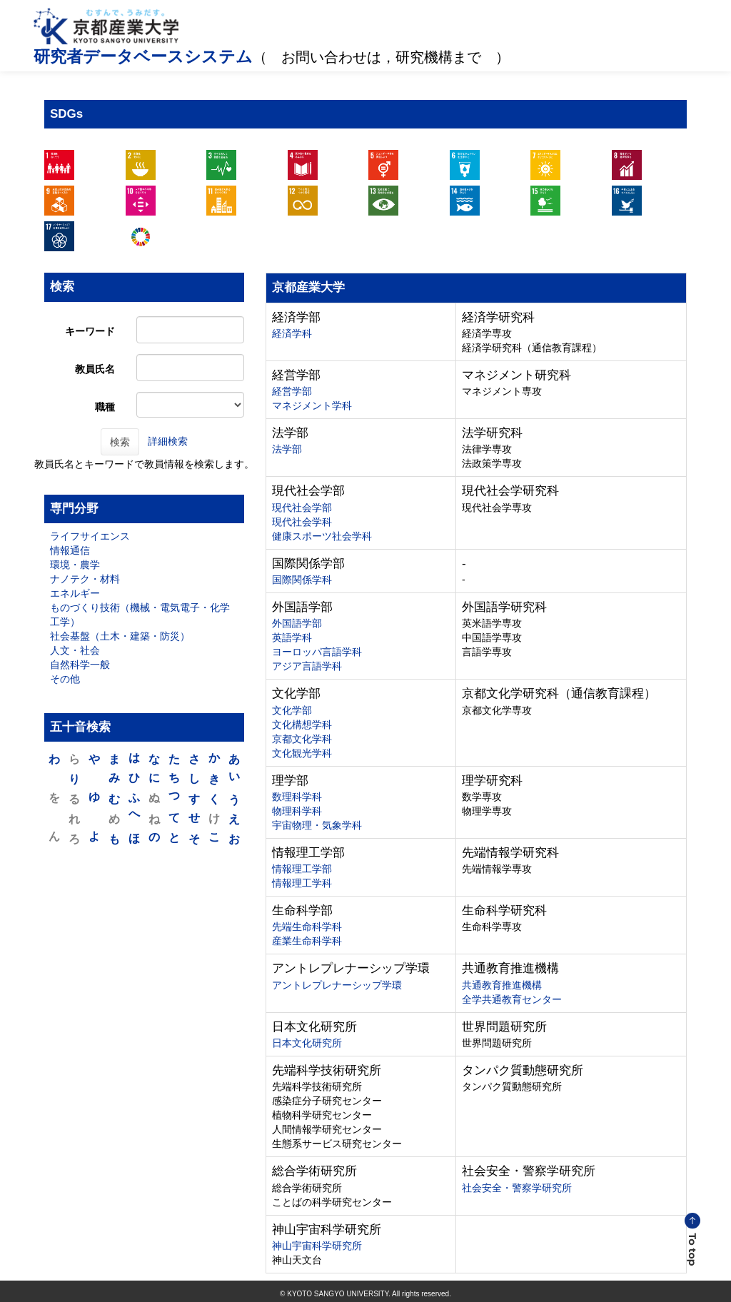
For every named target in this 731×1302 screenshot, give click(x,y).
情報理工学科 (302, 883)
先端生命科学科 (307, 926)
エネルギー (75, 593)
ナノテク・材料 (85, 579)
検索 (120, 442)
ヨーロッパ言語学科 (317, 651)
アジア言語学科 (307, 666)
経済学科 (292, 333)
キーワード (90, 331)
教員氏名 (95, 369)
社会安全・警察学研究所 (517, 1188)
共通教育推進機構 (502, 985)
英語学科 (292, 637)
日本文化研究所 (307, 1043)
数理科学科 (297, 796)
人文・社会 (75, 650)
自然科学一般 (80, 664)
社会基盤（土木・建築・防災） (120, 636)
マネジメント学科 (312, 405)
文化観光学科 (302, 753)
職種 (105, 407)
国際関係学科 (302, 579)
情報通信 (70, 550)
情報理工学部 (302, 868)
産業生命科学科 (307, 941)
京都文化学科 (302, 739)
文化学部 (292, 710)
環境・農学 (75, 564)
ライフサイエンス (90, 536)
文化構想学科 (302, 724)
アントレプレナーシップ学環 (337, 985)
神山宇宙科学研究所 (317, 1245)
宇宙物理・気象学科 (317, 825)
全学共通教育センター (512, 999)
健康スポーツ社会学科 (322, 536)
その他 (65, 679)
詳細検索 (168, 440)
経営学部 (292, 391)
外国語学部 (297, 623)
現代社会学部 (302, 507)
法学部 (287, 449)
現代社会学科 (302, 522)
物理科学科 (297, 811)
